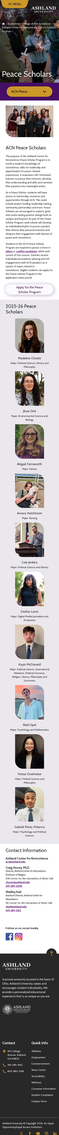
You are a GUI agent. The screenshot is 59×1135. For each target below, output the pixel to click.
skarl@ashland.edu (16, 906)
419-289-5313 (13, 910)
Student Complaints (42, 1095)
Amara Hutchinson (29, 513)
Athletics (36, 1051)
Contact (8, 1043)
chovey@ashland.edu (18, 882)
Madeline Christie (29, 358)
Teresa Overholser (29, 774)
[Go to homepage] (16, 969)
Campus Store (39, 1101)
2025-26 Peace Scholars (21, 309)
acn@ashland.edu (15, 861)
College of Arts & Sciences (36, 23)
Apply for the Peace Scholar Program (29, 289)
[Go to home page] (43, 9)
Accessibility (38, 1076)
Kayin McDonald (29, 664)
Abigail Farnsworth (29, 464)
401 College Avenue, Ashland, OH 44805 (16, 1055)
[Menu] (14, 4)
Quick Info (39, 1043)
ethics (9, 251)
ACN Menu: (19, 91)
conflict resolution (26, 251)
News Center (38, 1069)
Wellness (36, 1082)
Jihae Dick (29, 411)
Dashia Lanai (29, 611)
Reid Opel (29, 725)
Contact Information (26, 850)
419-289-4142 (14, 1064)
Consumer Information (43, 1088)
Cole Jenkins (29, 562)
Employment (38, 1057)
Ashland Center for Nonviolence (19, 27)
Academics (13, 23)
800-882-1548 (15, 1071)
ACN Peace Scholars (26, 148)
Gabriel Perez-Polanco (29, 827)
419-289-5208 (14, 886)
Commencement (40, 1063)
